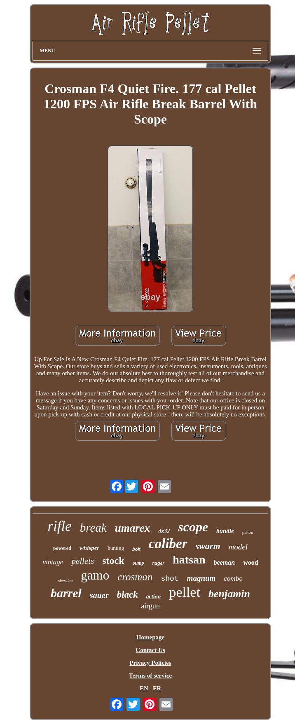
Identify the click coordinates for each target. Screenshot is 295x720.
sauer (99, 595)
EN (144, 688)
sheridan (65, 580)
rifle (59, 526)
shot (169, 579)
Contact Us (150, 650)
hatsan (189, 559)
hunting (116, 548)
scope (193, 526)
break (93, 527)
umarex (132, 528)
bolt (136, 549)
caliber (168, 543)
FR (157, 688)
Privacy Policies (150, 662)
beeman (224, 562)
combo (233, 578)
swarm (208, 546)
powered (62, 548)
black (127, 594)
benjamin (229, 594)
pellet (184, 592)
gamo (95, 575)
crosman (134, 576)
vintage (52, 562)
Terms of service (150, 675)
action (153, 597)
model (238, 546)
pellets (82, 561)
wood (250, 562)
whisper (89, 548)
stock (113, 560)
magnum (201, 578)
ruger (158, 563)
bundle (225, 531)
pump (138, 563)
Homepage (150, 637)
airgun (150, 606)
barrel (66, 593)
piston (247, 532)
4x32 (164, 531)
